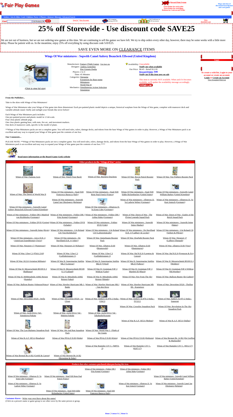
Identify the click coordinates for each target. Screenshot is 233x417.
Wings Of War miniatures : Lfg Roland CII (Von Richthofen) (67, 231)
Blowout (58, 17)
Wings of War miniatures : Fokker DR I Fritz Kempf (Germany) (67, 215)
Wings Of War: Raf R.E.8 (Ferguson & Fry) (175, 253)
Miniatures (85, 82)
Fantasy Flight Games (89, 64)
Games (9, 13)
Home (3, 13)
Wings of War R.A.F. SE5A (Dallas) (174, 320)
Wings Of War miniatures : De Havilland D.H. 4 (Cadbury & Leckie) (137, 231)
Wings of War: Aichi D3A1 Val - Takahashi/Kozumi (102, 314)
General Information (45, 13)
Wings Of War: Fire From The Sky (137, 276)
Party (36, 17)
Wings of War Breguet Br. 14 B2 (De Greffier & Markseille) (174, 339)
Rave (181, 8)
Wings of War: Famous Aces (28, 177)
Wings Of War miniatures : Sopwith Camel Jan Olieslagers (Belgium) (67, 200)
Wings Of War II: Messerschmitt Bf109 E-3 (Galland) (67, 270)
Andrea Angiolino (88, 66)
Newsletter (89, 13)
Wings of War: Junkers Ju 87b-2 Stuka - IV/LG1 (137, 299)
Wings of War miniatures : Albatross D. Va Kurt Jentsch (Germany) (174, 200)
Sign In (75, 20)
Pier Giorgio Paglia (88, 69)
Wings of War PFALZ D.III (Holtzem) (137, 338)
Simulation (85, 90)
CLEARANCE (130, 49)
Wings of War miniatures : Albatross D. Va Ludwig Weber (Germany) (137, 200)
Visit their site (105, 64)
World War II (86, 85)
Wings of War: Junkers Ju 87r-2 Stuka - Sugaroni (175, 299)
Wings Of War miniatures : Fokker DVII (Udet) (102, 223)
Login (207, 77)
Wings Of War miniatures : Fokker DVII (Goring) (28, 222)
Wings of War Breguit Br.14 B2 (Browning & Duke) (67, 356)
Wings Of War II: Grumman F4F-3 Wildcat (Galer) (102, 270)
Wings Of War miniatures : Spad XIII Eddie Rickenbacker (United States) (137, 193)
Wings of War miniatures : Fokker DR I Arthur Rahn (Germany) (102, 215)
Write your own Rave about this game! (39, 398)
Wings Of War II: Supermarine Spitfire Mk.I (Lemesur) (67, 262)
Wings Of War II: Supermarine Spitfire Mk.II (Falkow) (137, 262)
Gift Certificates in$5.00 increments (154, 20)
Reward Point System (178, 2)
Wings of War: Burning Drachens (102, 176)
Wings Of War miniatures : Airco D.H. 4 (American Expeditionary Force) (28, 239)
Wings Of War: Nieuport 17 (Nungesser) (28, 245)
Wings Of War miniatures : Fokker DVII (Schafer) (67, 223)
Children (29, 17)
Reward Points (146, 72)
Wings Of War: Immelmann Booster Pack (102, 239)
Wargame (84, 77)
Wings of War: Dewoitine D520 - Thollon (175, 284)
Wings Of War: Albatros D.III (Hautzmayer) (137, 246)
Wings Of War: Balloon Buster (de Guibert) (175, 276)
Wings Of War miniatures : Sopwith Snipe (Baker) (175, 223)
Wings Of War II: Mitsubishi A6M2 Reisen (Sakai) (67, 277)
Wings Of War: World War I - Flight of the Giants (102, 331)
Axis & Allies (15, 17)
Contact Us (32, 13)
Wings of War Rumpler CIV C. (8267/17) (137, 347)
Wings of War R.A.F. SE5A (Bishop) (137, 320)
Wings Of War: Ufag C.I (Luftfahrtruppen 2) (102, 254)
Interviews (71, 13)
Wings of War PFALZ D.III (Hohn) (67, 338)
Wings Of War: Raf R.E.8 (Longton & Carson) (137, 254)
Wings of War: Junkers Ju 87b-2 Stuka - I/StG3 (102, 299)
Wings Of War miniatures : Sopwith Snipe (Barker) (137, 223)
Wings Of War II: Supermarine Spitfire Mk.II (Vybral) (102, 262)
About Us (124, 413)
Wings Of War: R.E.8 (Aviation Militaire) (28, 261)
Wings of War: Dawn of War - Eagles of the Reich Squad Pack (175, 215)
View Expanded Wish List (217, 80)
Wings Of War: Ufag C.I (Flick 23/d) (28, 253)
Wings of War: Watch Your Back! (67, 177)
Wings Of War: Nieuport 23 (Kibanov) (67, 245)
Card (23, 17)
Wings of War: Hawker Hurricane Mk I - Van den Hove (102, 285)
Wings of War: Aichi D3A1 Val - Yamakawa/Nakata (28, 314)
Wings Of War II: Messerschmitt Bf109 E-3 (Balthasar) (28, 270)
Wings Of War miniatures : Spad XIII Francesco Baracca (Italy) (67, 193)
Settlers (6, 17)
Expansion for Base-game (91, 79)
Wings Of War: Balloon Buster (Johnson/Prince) (28, 284)
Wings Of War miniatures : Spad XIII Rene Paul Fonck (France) (102, 193)
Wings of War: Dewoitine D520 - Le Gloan (67, 299)
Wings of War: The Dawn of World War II (28, 194)
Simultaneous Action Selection (93, 87)
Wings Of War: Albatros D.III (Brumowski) (102, 246)
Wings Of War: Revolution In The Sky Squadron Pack (174, 307)
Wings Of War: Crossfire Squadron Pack (137, 306)
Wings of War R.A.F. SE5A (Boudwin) (28, 338)
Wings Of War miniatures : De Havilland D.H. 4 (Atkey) (67, 239)
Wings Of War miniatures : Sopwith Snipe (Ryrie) (28, 230)
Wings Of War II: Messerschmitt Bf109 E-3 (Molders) (175, 262)
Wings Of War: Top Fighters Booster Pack (175, 177)
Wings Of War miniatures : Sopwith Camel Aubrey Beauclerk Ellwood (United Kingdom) (28, 208)
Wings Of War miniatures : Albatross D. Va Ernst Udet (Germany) (102, 208)
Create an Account (221, 77)
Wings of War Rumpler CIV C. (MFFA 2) (102, 347)
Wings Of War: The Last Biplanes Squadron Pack (28, 330)
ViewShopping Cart (206, 21)
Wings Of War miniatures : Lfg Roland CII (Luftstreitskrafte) (102, 231)
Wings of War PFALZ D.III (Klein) (102, 338)
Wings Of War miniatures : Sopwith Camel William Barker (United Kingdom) (174, 193)
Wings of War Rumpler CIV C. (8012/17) (175, 346)
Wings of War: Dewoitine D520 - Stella (28, 298)
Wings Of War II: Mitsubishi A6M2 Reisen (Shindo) (102, 277)
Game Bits (80, 13)
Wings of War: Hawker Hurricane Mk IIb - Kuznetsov (137, 285)
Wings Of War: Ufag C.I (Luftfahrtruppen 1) (67, 254)
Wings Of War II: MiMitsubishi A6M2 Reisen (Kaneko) (28, 277)
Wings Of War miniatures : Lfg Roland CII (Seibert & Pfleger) (174, 231)
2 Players (42, 17)
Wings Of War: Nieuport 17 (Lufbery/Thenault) (175, 239)
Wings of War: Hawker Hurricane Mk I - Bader (67, 285)
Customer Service (20, 13)
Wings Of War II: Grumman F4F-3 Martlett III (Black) (137, 270)
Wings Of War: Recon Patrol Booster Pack (137, 178)
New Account (84, 20)
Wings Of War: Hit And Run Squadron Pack (67, 331)
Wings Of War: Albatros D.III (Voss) (175, 245)
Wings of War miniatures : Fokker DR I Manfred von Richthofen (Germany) (28, 215)
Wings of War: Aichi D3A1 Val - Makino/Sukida (67, 314)
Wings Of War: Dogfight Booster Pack (137, 238)
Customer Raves (60, 13)
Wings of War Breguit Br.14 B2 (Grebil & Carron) (28, 355)
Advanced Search (68, 17)
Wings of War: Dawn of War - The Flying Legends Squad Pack (137, 215)
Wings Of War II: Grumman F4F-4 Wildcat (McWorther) (175, 270)
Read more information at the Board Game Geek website (38, 156)
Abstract (50, 17)
